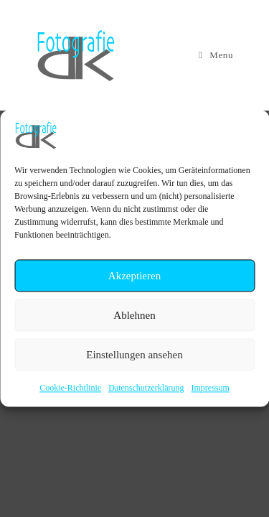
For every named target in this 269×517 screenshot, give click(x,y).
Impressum (210, 388)
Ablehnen (134, 315)
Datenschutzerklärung (146, 388)
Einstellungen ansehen (134, 354)
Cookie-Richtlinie (70, 388)
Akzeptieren (134, 275)
